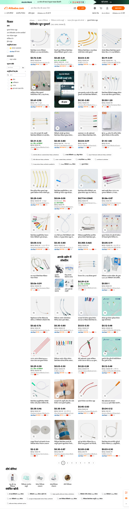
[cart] (101, 8)
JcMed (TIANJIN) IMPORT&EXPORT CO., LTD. (112, 62)
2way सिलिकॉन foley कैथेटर (67, 164)
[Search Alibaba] (51, 8)
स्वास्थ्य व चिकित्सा (43, 20)
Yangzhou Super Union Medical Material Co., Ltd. (64, 454)
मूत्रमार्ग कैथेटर (83, 164)
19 (89, 463)
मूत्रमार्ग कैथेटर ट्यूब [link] (92, 20)
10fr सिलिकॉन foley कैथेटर (15, 499)
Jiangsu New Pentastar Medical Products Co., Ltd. (112, 105)
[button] (75, 8)
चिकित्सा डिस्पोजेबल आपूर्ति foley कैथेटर (92, 499)
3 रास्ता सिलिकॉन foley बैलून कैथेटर (73, 155)
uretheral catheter (101, 159)
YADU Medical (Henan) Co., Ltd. (88, 203)
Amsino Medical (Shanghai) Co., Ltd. (88, 145)
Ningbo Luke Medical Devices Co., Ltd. (64, 145)
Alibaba (32, 20)
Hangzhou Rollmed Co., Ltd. (40, 105)
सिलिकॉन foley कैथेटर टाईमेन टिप (37, 494)
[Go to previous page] (59, 463)
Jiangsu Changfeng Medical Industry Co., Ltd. (88, 454)
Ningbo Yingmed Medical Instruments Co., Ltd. (40, 203)
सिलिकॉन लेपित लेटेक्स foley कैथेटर (88, 494)
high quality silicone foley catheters (62, 494)
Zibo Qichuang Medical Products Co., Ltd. (64, 413)
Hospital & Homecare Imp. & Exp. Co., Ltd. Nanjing (40, 62)
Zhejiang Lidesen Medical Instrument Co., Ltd (64, 207)
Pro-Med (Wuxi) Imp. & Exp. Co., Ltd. (64, 64)
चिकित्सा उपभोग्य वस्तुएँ (57, 20)
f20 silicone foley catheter (40, 159)
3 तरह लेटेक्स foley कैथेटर (83, 159)
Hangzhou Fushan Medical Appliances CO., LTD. (88, 411)
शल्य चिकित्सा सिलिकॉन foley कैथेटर (67, 499)
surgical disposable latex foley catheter (40, 499)
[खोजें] (81, 8)
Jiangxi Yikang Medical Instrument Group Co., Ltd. (40, 147)
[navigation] (16, 242)
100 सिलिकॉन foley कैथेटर (109, 494)
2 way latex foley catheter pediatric (43, 164)
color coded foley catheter (62, 159)
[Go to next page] (93, 463)
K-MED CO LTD (83, 62)
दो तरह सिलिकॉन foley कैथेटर (15, 494)
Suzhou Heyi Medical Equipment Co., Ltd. (112, 145)
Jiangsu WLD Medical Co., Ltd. (88, 105)
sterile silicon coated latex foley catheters (45, 155)
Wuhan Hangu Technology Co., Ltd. (40, 454)
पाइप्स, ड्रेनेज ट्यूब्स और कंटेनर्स (75, 20)
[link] (126, 492)
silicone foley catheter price (16, 503)
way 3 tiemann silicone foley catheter (99, 155)
